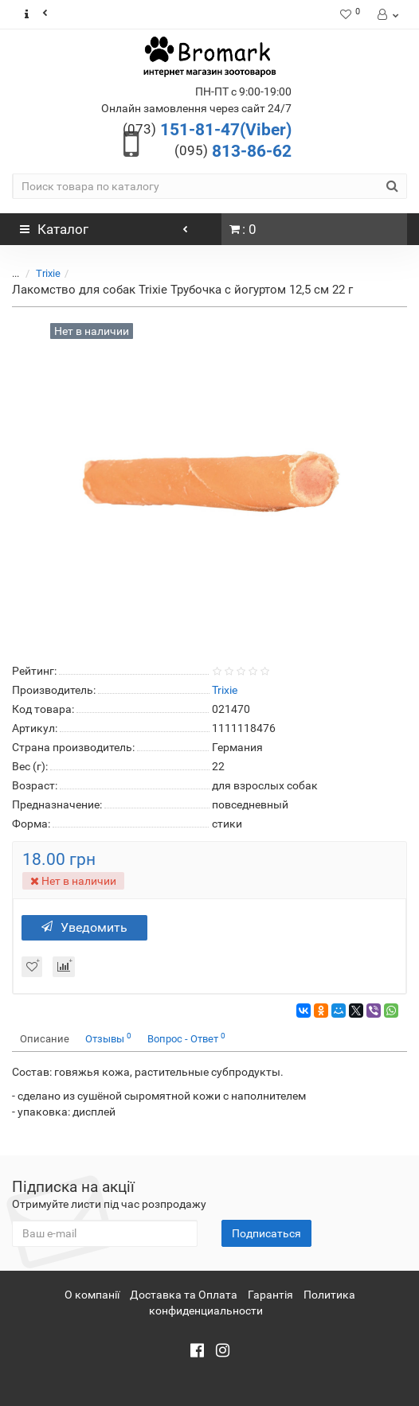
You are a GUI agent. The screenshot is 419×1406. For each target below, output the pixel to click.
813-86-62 (233, 151)
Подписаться (266, 1233)
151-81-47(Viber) (207, 129)
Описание (44, 1039)
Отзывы (108, 1038)
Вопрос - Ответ (186, 1038)
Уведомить (84, 927)
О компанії (92, 1294)
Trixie (48, 273)
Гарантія (270, 1294)
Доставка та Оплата (183, 1294)
